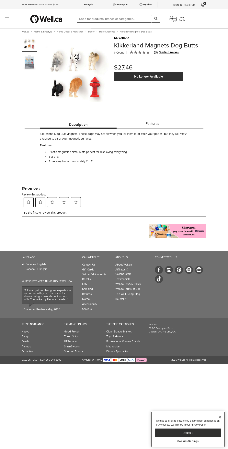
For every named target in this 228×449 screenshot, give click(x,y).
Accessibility (89, 304)
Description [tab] (78, 124)
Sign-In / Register (184, 5)
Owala (25, 341)
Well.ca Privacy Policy (128, 284)
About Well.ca (123, 265)
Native (25, 332)
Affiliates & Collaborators (123, 272)
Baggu (25, 336)
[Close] (220, 417)
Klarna (86, 299)
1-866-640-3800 (52, 360)
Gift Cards (88, 270)
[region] (188, 429)
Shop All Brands (74, 351)
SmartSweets (72, 346)
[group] (29, 44)
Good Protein (72, 332)
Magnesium (113, 346)
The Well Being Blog (127, 294)
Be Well (121, 299)
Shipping (87, 289)
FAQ (84, 284)
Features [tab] (152, 123)
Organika (27, 351)
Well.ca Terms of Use (128, 289)
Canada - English (36, 264)
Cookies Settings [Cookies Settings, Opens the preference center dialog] (188, 441)
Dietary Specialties (117, 351)
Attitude (26, 346)
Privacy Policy (198, 425)
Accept (188, 433)
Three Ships (71, 336)
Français (88, 4)
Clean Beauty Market (118, 332)
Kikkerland (121, 38)
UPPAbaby (70, 341)
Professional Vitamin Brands (123, 341)
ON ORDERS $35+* (40, 4)
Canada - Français (36, 269)
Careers (87, 309)
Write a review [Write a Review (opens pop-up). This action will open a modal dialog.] (169, 52)
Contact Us (89, 265)
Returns (87, 294)
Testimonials (122, 279)
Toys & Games (115, 336)
